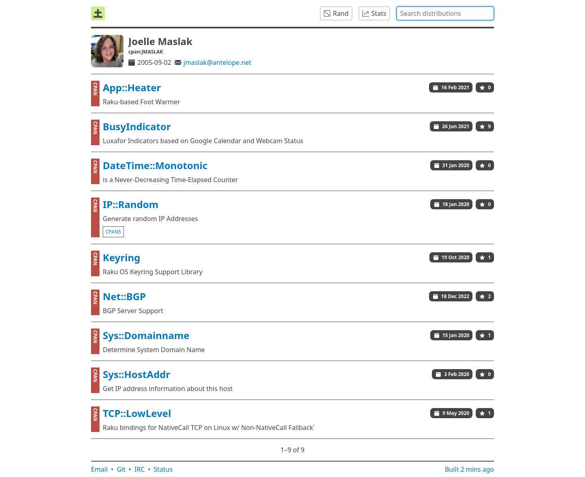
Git (121, 469)
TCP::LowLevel (137, 413)
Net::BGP (124, 296)
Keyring (121, 257)
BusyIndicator (137, 126)
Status (163, 469)
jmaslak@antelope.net (217, 62)
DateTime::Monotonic (155, 165)
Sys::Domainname (146, 335)
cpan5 (113, 231)
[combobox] (445, 13)
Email (99, 469)
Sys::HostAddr (136, 374)
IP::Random (130, 204)
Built (469, 469)
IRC (139, 469)
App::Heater (132, 87)
